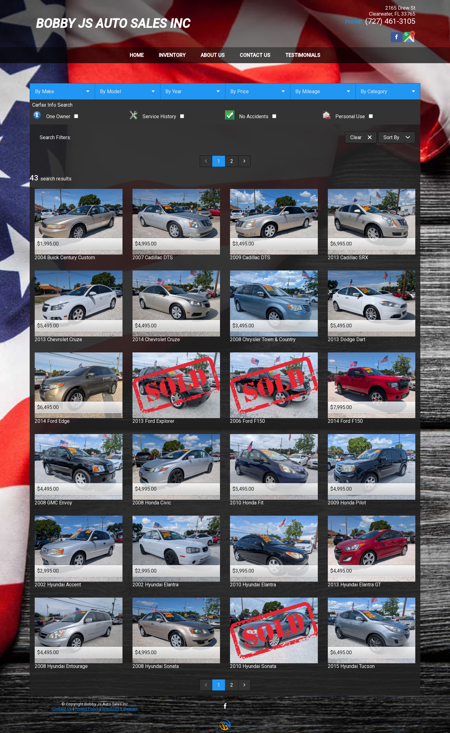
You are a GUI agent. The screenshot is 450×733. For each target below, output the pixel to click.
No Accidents (250, 116)
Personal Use (347, 116)
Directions (111, 708)
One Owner (55, 116)
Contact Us (62, 708)
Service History (156, 116)
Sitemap (129, 708)
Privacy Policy (87, 708)
